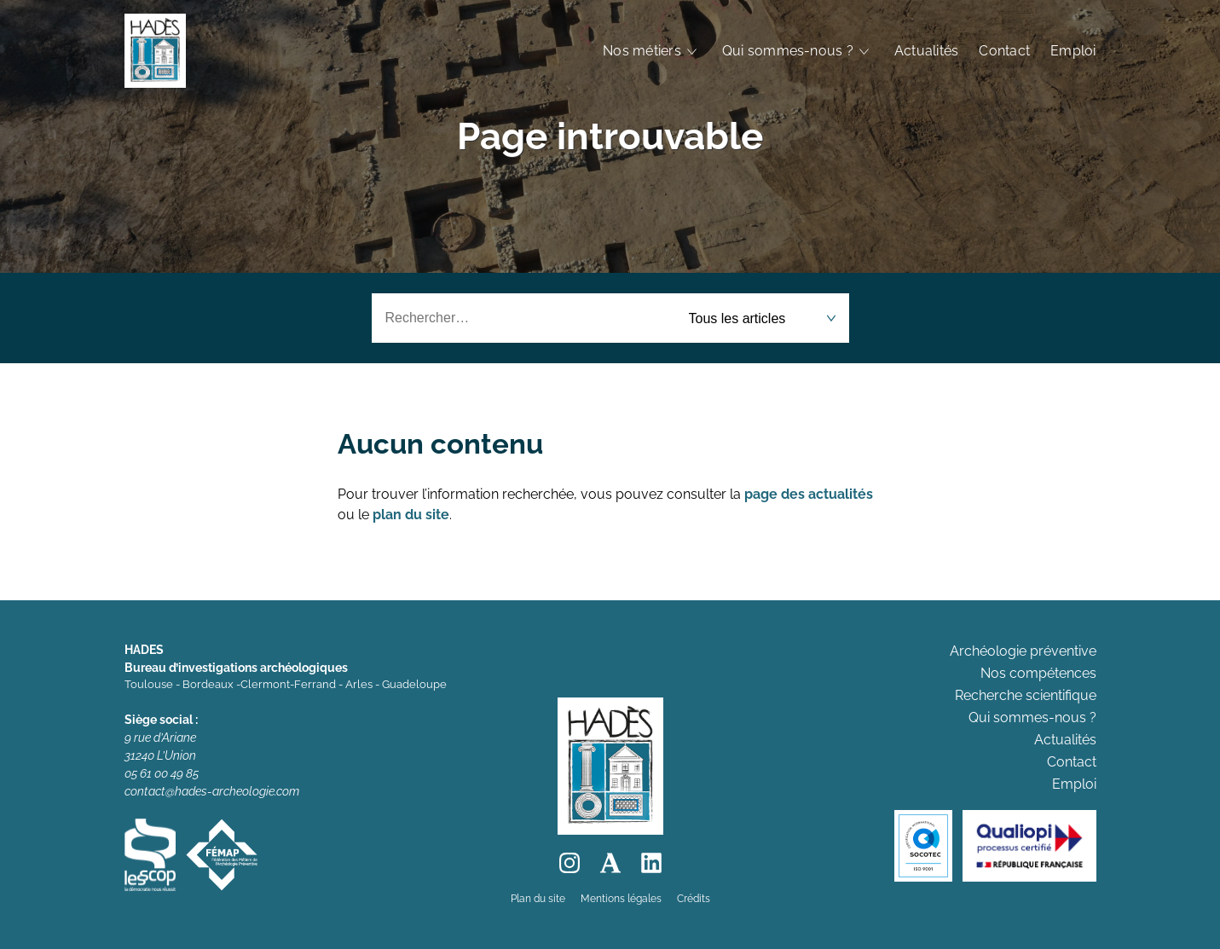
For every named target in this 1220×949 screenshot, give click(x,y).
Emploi (1073, 51)
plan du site (411, 514)
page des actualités (808, 494)
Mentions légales (621, 899)
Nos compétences (1038, 673)
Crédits (693, 899)
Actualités (926, 51)
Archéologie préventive (1023, 651)
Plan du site (538, 899)
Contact (1004, 51)
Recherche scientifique (1025, 695)
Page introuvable (610, 136)
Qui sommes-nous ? (787, 51)
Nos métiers (642, 51)
